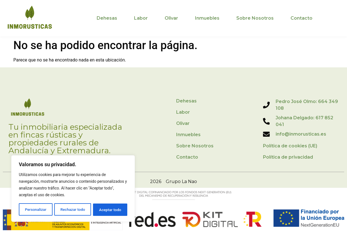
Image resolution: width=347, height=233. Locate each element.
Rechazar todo (72, 209)
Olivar (171, 18)
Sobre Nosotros (255, 18)
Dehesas (107, 18)
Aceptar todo (110, 209)
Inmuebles (207, 18)
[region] (73, 189)
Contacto (301, 18)
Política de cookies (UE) (290, 146)
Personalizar (35, 209)
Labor (141, 18)
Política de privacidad (288, 157)
